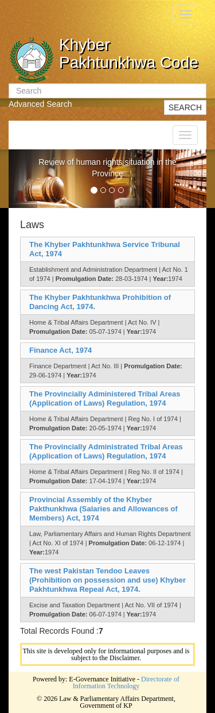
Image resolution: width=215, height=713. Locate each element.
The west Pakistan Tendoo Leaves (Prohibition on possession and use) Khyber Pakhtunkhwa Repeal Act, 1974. (107, 579)
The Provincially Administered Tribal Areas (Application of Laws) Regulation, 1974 (104, 398)
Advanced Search (40, 104)
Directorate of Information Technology (126, 682)
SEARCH (185, 107)
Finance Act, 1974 (60, 350)
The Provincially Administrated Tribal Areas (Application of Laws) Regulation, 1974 (106, 451)
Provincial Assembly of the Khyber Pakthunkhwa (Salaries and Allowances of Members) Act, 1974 (103, 508)
